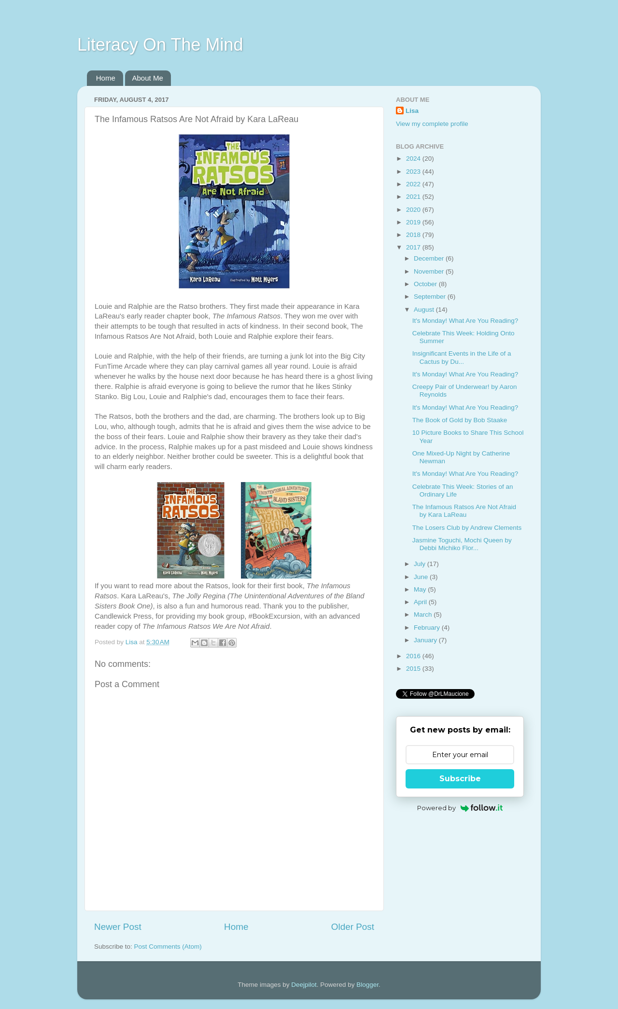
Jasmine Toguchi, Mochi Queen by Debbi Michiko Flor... (462, 544)
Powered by (460, 808)
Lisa (412, 110)
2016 (414, 656)
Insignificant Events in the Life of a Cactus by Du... (461, 357)
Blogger (367, 984)
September (431, 296)
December (430, 258)
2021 (414, 196)
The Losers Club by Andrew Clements (467, 527)
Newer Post (117, 927)
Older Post (352, 927)
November (430, 271)
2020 (414, 209)
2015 (414, 668)
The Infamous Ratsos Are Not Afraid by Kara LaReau (464, 510)
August (425, 309)
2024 (414, 158)
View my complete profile (432, 123)
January (426, 640)
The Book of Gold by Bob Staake (459, 420)
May (421, 589)
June (422, 577)
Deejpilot (304, 984)
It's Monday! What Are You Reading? (465, 320)
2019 (414, 222)
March (424, 614)
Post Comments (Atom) (168, 946)
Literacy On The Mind (160, 45)
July (420, 563)
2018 (414, 234)
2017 (414, 247)
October (426, 284)
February (428, 627)
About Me (147, 78)
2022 (414, 184)
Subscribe (460, 778)
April (421, 602)
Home (105, 78)
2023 (414, 171)
